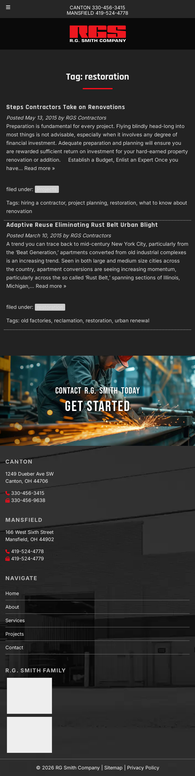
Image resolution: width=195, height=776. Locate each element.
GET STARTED (97, 406)
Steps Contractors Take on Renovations (65, 107)
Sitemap (113, 768)
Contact (14, 647)
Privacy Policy (143, 768)
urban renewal (132, 321)
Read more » (39, 168)
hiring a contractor (43, 203)
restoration (123, 203)
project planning (87, 203)
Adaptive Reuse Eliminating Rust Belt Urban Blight (82, 225)
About (12, 607)
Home (12, 593)
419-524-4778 (27, 551)
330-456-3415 (27, 493)
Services (15, 620)
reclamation (68, 321)
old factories (36, 321)
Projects (47, 189)
